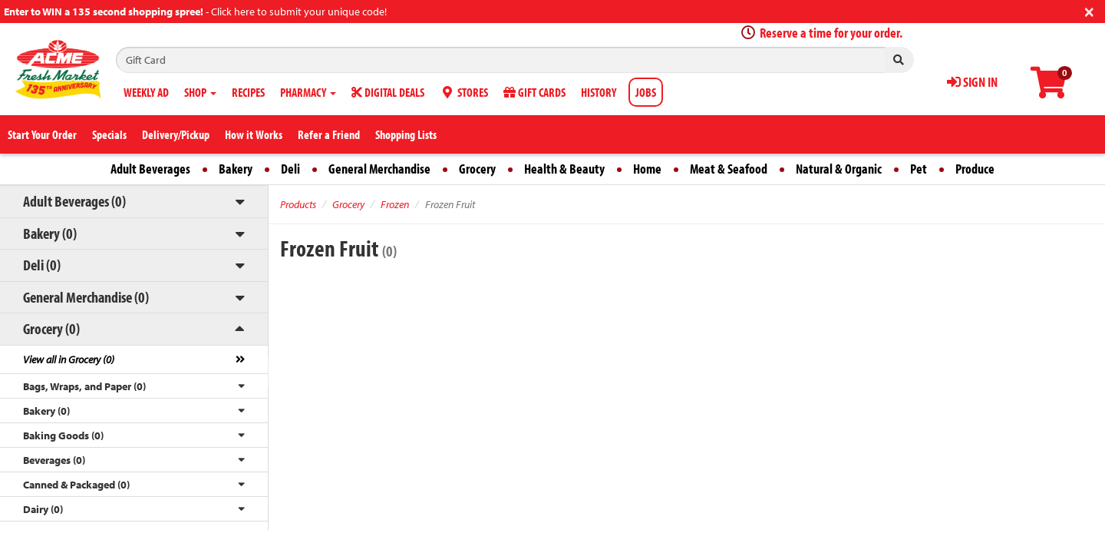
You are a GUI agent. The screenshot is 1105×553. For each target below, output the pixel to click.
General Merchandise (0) (86, 296)
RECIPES (248, 92)
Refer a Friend (329, 134)
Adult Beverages (150, 168)
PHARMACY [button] (308, 92)
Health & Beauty (564, 168)
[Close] (1089, 10)
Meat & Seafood (728, 168)
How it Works (253, 134)
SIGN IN (972, 82)
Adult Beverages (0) (74, 200)
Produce (975, 168)
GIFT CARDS (534, 92)
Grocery (477, 168)
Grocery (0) (51, 328)
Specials (109, 134)
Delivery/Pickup (175, 134)
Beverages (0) (54, 460)
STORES (464, 92)
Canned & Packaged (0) (76, 485)
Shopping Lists (406, 134)
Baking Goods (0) (63, 435)
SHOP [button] (200, 92)
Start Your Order (42, 134)
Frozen (395, 204)
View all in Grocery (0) (68, 359)
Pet (918, 168)
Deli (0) (42, 264)
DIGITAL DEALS (387, 92)
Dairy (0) (43, 509)
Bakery (235, 168)
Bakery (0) (50, 233)
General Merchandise (379, 168)
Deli (290, 168)
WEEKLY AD (146, 92)
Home (647, 168)
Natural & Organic (839, 168)
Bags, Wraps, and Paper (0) (84, 386)
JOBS (645, 92)
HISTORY (598, 92)
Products (298, 204)
